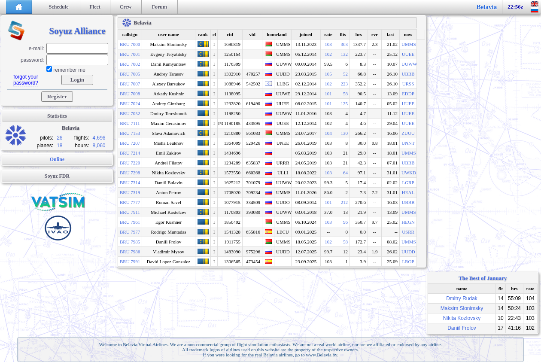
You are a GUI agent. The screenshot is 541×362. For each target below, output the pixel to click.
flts (343, 34)
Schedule (59, 7)
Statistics (57, 116)
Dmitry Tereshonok (168, 113)
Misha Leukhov (168, 143)
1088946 (232, 83)
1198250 (232, 113)
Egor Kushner (168, 222)
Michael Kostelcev (168, 212)
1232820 (232, 103)
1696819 (232, 44)
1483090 (232, 251)
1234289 (232, 162)
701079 (253, 182)
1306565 (232, 261)
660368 (253, 172)
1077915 (232, 202)
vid (252, 34)
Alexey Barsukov (168, 83)
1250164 (232, 54)
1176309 (232, 64)
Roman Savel (168, 202)
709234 (253, 192)
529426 (253, 143)
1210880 (232, 133)
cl (214, 34)
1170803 (232, 212)
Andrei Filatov (168, 162)
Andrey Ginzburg (168, 103)
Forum (159, 7)
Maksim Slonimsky (168, 44)
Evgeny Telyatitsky (168, 54)
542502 (253, 83)
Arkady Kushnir (168, 93)
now (408, 34)
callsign (129, 34)
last (390, 34)
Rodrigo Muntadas (168, 231)
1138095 (232, 93)
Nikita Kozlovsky (168, 172)
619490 (253, 103)
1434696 (232, 152)
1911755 (232, 241)
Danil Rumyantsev (168, 64)
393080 (253, 212)
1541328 (232, 231)
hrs (359, 34)
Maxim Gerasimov (168, 123)
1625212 (232, 182)
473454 (253, 261)
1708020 (232, 192)
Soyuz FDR (57, 176)
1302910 (232, 73)
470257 (253, 73)
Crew (126, 7)
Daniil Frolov (169, 241)
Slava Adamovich (168, 133)
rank (203, 34)
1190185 (232, 123)
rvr (374, 34)
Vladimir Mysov (168, 251)
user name (168, 34)
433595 (253, 123)
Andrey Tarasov (168, 73)
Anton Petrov (168, 192)
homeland (276, 34)
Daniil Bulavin (168, 182)
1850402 (232, 222)
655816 (253, 231)
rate (328, 34)
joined (306, 34)
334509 (253, 202)
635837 (253, 162)
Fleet (95, 7)
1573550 (232, 172)
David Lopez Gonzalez (168, 261)
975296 (253, 251)
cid (230, 34)
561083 (253, 133)
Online (57, 159)
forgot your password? (25, 80)
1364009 (232, 143)
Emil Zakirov (168, 152)
